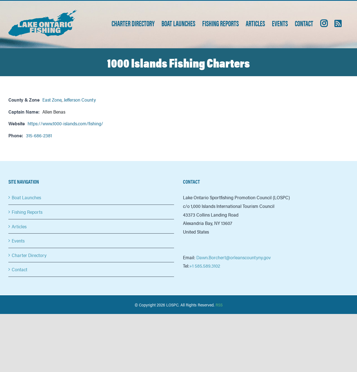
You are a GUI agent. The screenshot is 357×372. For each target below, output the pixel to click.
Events (18, 240)
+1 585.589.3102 (204, 265)
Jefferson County (80, 99)
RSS (219, 305)
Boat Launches (26, 197)
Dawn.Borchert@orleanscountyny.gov (233, 257)
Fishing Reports (27, 211)
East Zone (52, 99)
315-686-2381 (39, 135)
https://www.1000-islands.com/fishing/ (65, 123)
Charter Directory (29, 255)
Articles (19, 226)
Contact (19, 269)
